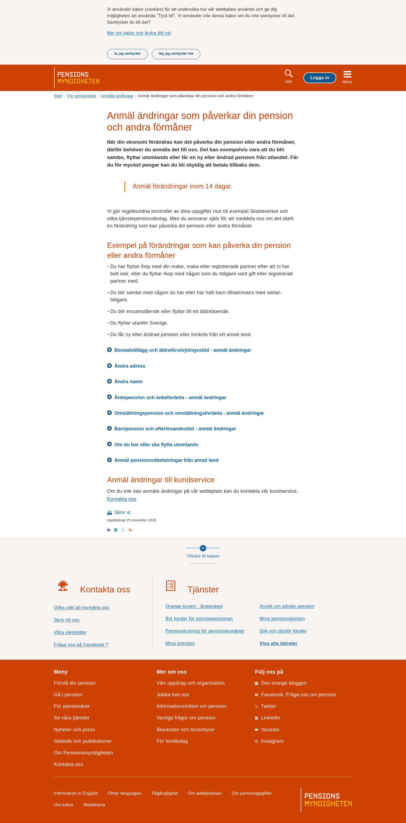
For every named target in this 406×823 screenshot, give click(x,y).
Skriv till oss (67, 619)
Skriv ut (122, 512)
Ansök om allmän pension (287, 606)
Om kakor (64, 804)
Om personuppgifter (252, 793)
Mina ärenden (180, 643)
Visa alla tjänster (279, 643)
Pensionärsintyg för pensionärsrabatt (205, 631)
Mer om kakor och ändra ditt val (139, 32)
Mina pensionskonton (282, 618)
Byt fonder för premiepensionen (199, 618)
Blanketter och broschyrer (186, 729)
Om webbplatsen (205, 793)
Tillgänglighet (164, 793)
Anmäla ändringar (117, 96)
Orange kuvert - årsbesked (194, 606)
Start (58, 96)
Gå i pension (68, 694)
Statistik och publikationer (83, 741)
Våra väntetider (70, 632)
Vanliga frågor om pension (186, 717)
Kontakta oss (121, 499)
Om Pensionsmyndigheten (83, 752)
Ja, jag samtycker (127, 53)
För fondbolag (172, 741)
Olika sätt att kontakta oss (81, 607)
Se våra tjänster (72, 717)
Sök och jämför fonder (283, 631)
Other (124, 793)
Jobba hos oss (173, 694)
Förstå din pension (75, 683)
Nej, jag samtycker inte (176, 53)
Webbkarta (94, 804)
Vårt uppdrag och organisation (191, 683)
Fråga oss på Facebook (90, 646)
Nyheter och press (74, 729)
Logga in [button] (319, 77)
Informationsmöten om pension (191, 706)
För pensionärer (81, 96)
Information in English (76, 793)
